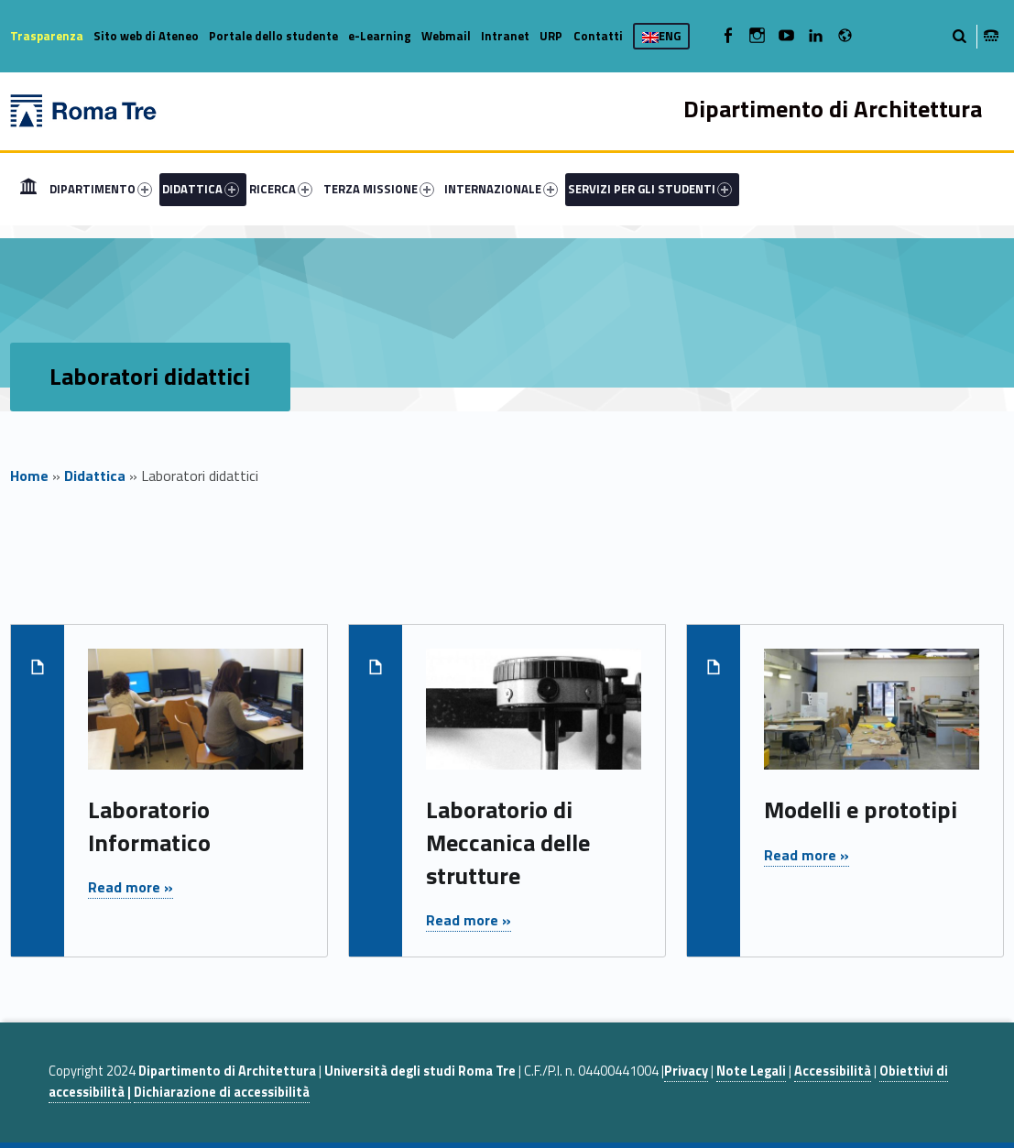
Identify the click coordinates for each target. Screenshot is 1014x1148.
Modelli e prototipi (860, 809)
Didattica (94, 476)
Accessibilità (832, 1071)
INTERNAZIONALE (501, 189)
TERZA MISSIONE (378, 189)
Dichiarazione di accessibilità (222, 1092)
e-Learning (379, 36)
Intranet (505, 36)
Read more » (130, 887)
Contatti (598, 36)
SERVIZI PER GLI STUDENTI (650, 189)
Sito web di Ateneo (146, 36)
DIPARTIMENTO (100, 189)
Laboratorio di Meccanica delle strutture (508, 842)
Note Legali (751, 1071)
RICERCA (280, 189)
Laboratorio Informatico (149, 826)
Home (28, 188)
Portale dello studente (273, 36)
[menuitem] (28, 188)
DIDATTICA (200, 189)
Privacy (686, 1071)
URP (551, 36)
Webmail (446, 36)
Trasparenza (46, 36)
